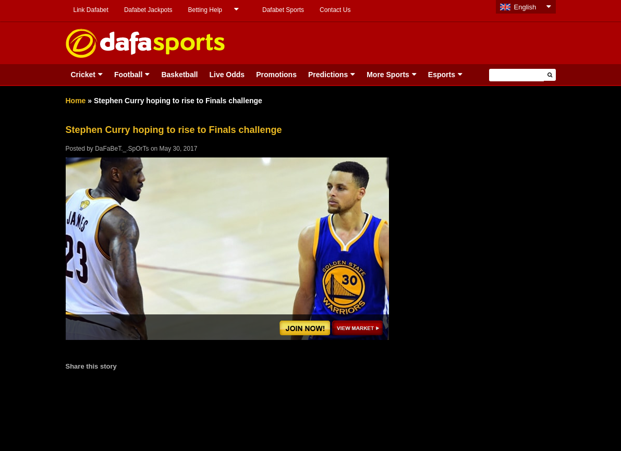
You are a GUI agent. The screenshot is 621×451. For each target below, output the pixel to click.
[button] (550, 75)
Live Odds (227, 74)
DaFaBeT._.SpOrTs (122, 148)
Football (128, 74)
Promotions (276, 74)
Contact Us (335, 10)
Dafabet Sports (283, 10)
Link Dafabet (91, 10)
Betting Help (205, 10)
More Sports (388, 74)
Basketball (179, 74)
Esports (441, 74)
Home (76, 100)
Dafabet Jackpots (148, 10)
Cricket (83, 74)
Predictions (328, 74)
